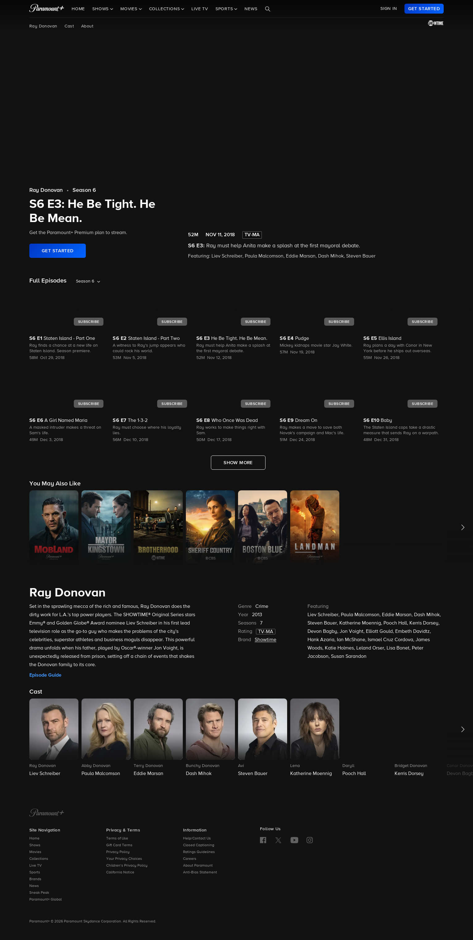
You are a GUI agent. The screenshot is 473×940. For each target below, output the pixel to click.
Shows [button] (101, 9)
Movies (35, 852)
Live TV (199, 9)
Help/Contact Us (197, 838)
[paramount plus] (46, 8)
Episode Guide (45, 675)
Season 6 (84, 190)
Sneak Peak (39, 893)
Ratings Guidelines (199, 852)
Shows (34, 845)
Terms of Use (117, 838)
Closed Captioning (198, 845)
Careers (189, 859)
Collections (38, 859)
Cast (69, 26)
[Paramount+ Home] (46, 813)
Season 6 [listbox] (85, 281)
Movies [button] (129, 9)
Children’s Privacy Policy (127, 866)
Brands (35, 879)
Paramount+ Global (45, 899)
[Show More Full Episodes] (238, 463)
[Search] (267, 9)
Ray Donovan (43, 26)
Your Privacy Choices (124, 859)
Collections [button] (165, 9)
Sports (34, 872)
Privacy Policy (118, 852)
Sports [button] (225, 9)
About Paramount (198, 866)
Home (78, 9)
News (251, 9)
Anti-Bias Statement (200, 872)
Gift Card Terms (119, 845)
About (87, 26)
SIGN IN (388, 8)
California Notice (120, 872)
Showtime (265, 639)
